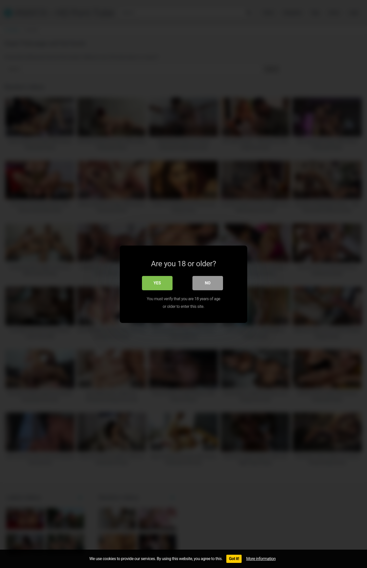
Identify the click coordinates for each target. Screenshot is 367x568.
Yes (157, 282)
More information (261, 558)
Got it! (234, 558)
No (208, 282)
